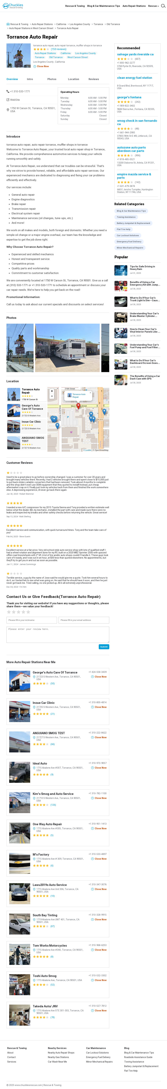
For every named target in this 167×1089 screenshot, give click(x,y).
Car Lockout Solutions (128, 235)
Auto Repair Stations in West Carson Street (31, 28)
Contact (11, 1057)
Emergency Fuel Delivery (129, 242)
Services (11, 1061)
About (10, 1052)
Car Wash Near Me (57, 1061)
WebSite (15, 99)
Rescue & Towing (75, 6)
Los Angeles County (80, 24)
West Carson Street (77, 57)
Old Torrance (113, 24)
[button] (78, 406)
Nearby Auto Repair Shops (61, 1052)
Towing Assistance (126, 217)
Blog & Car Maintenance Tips (103, 6)
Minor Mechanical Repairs (130, 248)
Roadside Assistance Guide (138, 1057)
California (61, 24)
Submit (104, 647)
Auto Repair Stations (134, 6)
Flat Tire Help (123, 229)
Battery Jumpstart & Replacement (133, 223)
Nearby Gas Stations (58, 1057)
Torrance (98, 24)
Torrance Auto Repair (68, 28)
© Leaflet (87, 450)
